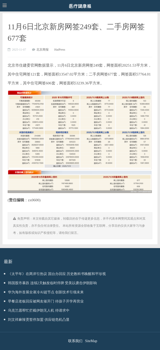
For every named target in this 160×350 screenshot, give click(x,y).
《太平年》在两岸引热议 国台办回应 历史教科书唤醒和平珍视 (55, 274)
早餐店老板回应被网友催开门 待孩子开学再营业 (44, 301)
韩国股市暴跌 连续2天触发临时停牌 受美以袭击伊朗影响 (50, 283)
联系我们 (75, 341)
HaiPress (59, 49)
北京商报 (42, 49)
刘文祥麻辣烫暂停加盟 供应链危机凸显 (36, 320)
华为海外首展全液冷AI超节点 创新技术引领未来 (44, 292)
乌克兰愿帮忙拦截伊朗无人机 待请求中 (36, 310)
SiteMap (91, 341)
